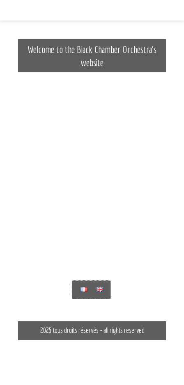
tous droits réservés (76, 330)
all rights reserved (124, 330)
